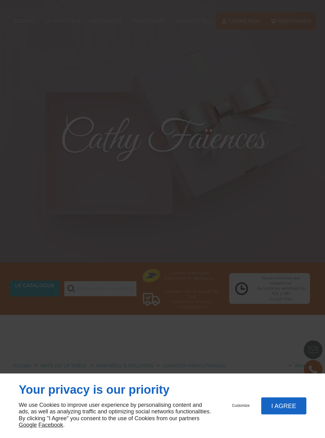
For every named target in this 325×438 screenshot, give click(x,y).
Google (28, 425)
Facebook (50, 425)
